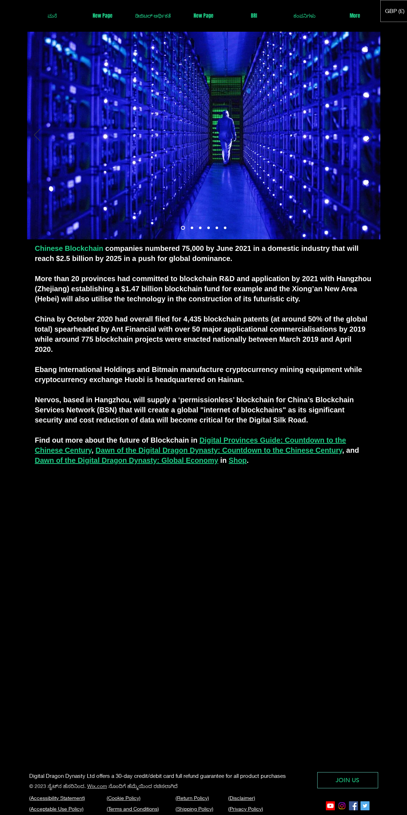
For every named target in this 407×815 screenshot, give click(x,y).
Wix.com (97, 786)
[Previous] (37, 135)
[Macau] (208, 228)
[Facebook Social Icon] (353, 805)
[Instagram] (341, 805)
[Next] (370, 135)
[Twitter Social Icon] (365, 805)
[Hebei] (217, 228)
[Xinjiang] (192, 228)
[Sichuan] (200, 228)
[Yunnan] (183, 228)
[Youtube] (330, 805)
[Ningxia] (225, 228)
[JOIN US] (347, 780)
